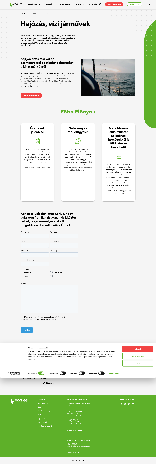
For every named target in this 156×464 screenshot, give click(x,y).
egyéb (56, 276)
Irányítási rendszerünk (46, 426)
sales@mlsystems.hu (74, 416)
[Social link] (121, 403)
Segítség (80, 4)
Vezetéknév (25, 232)
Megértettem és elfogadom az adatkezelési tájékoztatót (43, 318)
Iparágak (50, 4)
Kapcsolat (93, 4)
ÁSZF (40, 415)
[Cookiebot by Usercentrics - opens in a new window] (14, 459)
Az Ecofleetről (65, 4)
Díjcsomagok (42, 422)
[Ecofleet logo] (16, 5)
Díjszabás (41, 418)
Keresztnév (54, 232)
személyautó (58, 272)
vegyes (27, 280)
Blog (39, 407)
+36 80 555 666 (73, 405)
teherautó (27, 272)
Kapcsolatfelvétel (114, 4)
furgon (26, 276)
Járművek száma (27, 260)
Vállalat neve (26, 251)
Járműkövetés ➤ (31, 95)
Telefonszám (55, 241)
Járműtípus (25, 269)
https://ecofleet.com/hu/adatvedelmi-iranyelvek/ (38, 320)
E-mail (23, 241)
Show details (114, 460)
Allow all (138, 435)
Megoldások (34, 4)
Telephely (53, 251)
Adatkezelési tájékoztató (47, 411)
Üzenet (23, 283)
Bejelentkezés (134, 4)
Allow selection (138, 443)
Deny (138, 450)
